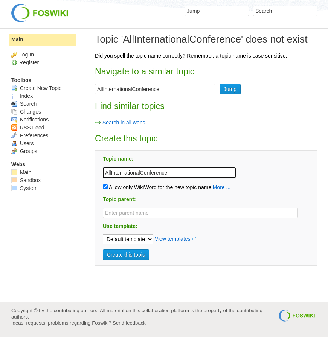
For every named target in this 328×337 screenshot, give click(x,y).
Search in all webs (123, 123)
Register (29, 62)
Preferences (29, 135)
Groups (24, 151)
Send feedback (129, 323)
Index (22, 96)
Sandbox (26, 180)
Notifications (30, 120)
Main (17, 39)
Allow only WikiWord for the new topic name (157, 187)
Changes (26, 112)
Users (22, 143)
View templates (173, 239)
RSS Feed (27, 127)
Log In (26, 55)
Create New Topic (36, 88)
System (24, 188)
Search (24, 104)
